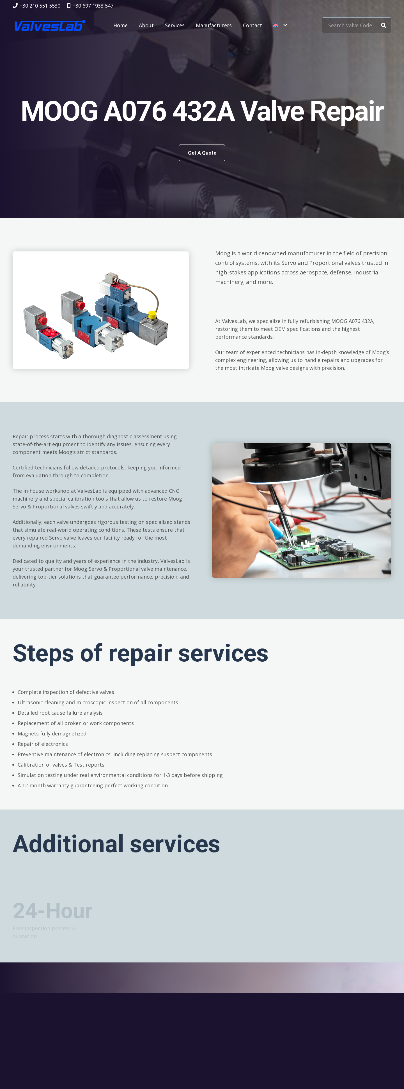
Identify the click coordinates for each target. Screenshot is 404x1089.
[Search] (383, 25)
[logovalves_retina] (50, 25)
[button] (280, 25)
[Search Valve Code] (356, 25)
